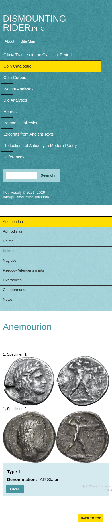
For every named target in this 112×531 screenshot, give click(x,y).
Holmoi (8, 241)
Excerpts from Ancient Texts (28, 134)
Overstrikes (12, 280)
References (13, 157)
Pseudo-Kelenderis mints (23, 270)
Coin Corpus (14, 77)
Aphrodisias (12, 231)
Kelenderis (11, 251)
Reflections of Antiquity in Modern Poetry (40, 145)
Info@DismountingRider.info (26, 197)
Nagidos (10, 260)
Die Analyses (15, 100)
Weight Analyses (18, 89)
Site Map (28, 41)
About (9, 41)
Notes (8, 299)
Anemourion (13, 221)
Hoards (10, 111)
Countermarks (14, 290)
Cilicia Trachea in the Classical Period (37, 54)
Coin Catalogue (17, 66)
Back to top (91, 518)
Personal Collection (20, 123)
